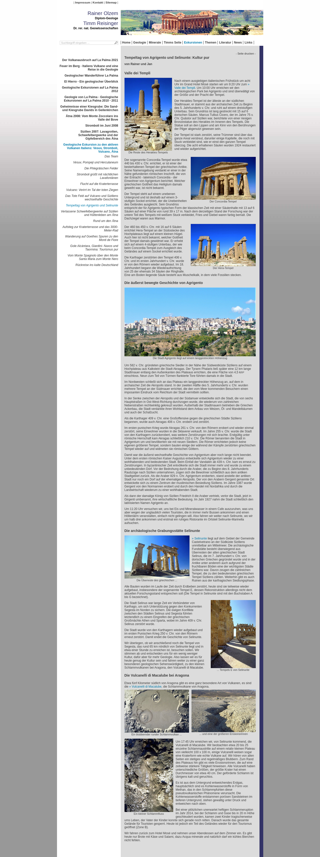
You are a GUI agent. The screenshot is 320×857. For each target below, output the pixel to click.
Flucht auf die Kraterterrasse (99, 184)
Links (248, 42)
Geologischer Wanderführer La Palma (91, 75)
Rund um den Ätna (105, 221)
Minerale (155, 42)
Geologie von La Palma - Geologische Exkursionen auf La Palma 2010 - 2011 (91, 98)
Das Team (111, 156)
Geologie (139, 42)
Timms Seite (172, 42)
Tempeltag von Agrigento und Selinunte (92, 205)
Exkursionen (193, 42)
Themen (210, 42)
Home (126, 42)
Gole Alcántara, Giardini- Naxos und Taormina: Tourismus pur (94, 247)
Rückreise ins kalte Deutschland (97, 265)
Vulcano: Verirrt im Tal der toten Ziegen (92, 190)
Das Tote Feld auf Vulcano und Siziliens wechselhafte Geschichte (91, 197)
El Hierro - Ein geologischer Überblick (91, 81)
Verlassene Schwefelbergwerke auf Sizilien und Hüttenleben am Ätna (89, 213)
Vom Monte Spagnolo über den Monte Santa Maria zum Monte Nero (93, 257)
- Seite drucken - (246, 53)
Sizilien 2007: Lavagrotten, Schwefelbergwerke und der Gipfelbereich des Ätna (98, 135)
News (238, 42)
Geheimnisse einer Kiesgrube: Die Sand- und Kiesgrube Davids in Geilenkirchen (89, 108)
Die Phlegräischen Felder (101, 168)
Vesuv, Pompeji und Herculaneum (95, 162)
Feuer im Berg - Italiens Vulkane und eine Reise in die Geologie (89, 67)
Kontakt (97, 2)
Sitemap (111, 2)
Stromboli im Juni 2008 (101, 125)
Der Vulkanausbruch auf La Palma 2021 (90, 60)
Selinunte (200, 538)
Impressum (82, 2)
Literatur (225, 42)
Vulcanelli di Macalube (147, 686)
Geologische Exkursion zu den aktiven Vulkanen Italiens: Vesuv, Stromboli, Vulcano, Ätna (90, 148)
